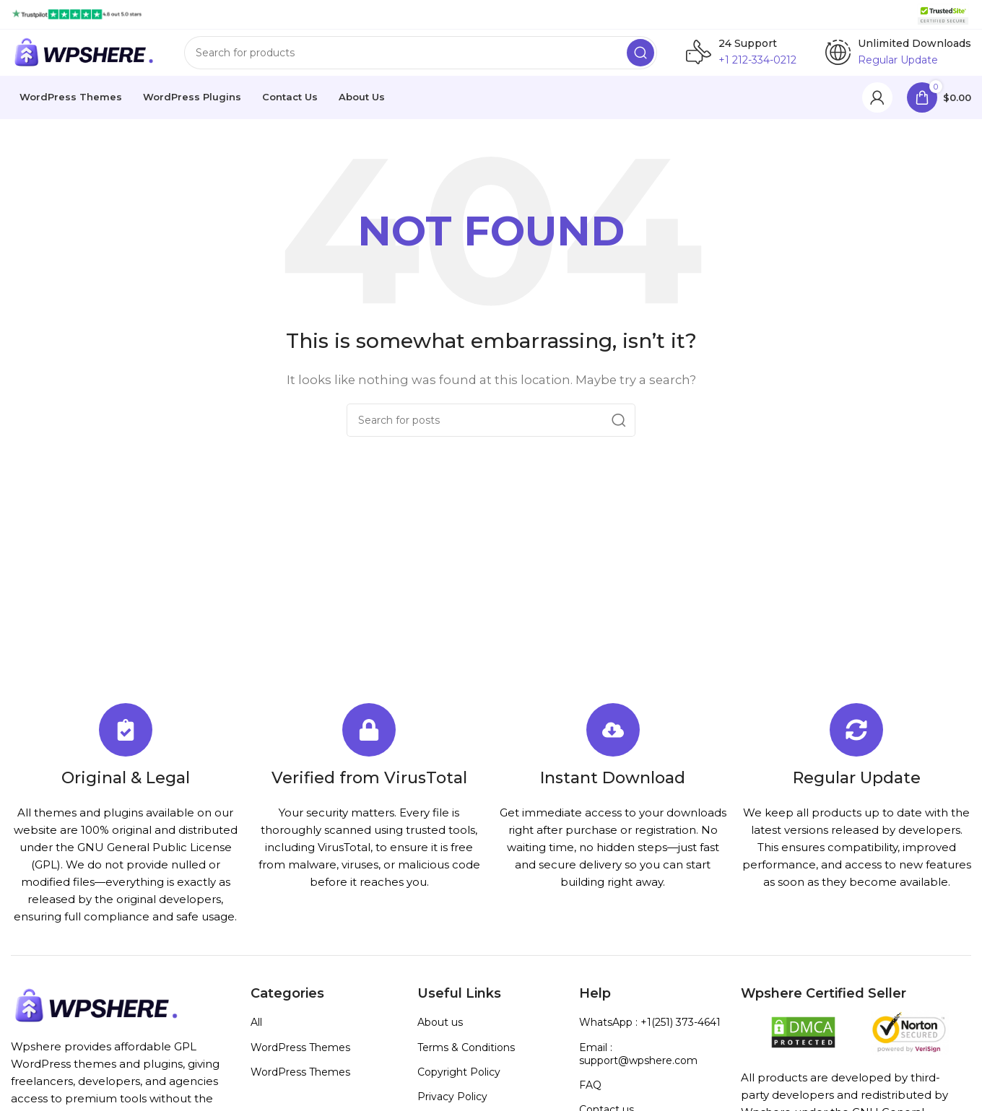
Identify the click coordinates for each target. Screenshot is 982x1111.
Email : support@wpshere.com (638, 1066)
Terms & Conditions (466, 1059)
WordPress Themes (300, 1059)
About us (440, 1033)
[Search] (420, 58)
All (256, 1033)
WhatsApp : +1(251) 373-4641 (650, 1033)
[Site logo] (77, 13)
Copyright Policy (458, 1083)
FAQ (590, 1096)
